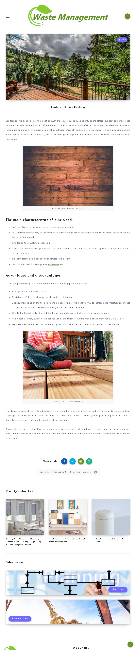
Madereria (53, 264)
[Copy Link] (68, 472)
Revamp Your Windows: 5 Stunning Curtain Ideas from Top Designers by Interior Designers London (23, 542)
